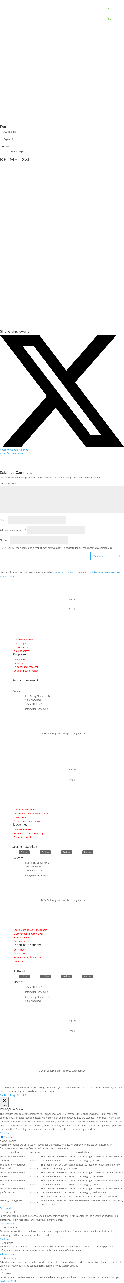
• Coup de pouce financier (26, 670)
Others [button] (3, 1269)
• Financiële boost (21, 837)
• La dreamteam (20, 647)
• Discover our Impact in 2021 (27, 933)
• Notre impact (20, 643)
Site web (4, 540)
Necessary (9, 1136)
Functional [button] (5, 1208)
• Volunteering (19, 953)
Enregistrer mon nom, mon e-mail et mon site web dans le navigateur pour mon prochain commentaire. (58, 547)
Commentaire (8, 483)
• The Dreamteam (21, 937)
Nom (3, 520)
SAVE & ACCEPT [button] (8, 1281)
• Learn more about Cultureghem (29, 929)
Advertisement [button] (7, 1254)
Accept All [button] (22, 1095)
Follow (24, 852)
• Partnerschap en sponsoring (28, 833)
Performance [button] (7, 1223)
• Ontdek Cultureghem (24, 809)
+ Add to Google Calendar (14, 449)
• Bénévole (18, 662)
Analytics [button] (4, 1238)
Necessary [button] (5, 1133)
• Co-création (19, 659)
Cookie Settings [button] (8, 1095)
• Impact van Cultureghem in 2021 (30, 813)
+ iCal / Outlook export (13, 453)
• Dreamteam (19, 817)
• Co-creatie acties (21, 829)
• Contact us (18, 941)
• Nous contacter (21, 650)
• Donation (18, 961)
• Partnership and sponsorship (28, 957)
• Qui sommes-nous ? (23, 639)
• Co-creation (19, 949)
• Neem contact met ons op (26, 821)
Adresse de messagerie (13, 530)
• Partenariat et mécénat (25, 666)
